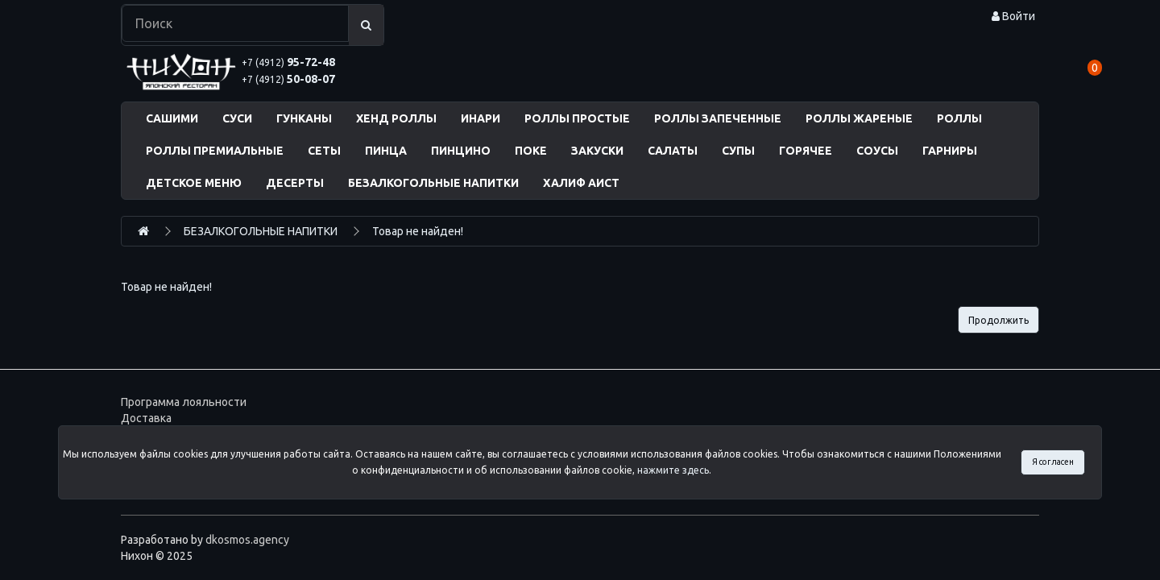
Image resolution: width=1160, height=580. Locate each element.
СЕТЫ (324, 150)
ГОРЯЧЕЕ (805, 150)
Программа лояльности (183, 402)
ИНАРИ (480, 118)
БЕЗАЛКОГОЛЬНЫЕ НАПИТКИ (433, 182)
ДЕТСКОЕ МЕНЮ (194, 182)
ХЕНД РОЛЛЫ (396, 118)
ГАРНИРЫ (949, 150)
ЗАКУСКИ (597, 150)
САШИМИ (172, 118)
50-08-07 (288, 78)
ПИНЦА (386, 150)
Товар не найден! (417, 231)
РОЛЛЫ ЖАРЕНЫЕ (859, 118)
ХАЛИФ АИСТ (581, 182)
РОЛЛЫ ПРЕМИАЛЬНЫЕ (215, 150)
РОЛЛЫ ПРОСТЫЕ (577, 118)
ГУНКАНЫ (304, 118)
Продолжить (998, 320)
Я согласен (1053, 461)
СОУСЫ (877, 150)
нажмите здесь (673, 470)
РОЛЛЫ (959, 118)
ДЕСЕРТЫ (295, 182)
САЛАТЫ (673, 150)
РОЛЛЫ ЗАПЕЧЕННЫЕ (717, 118)
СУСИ (237, 118)
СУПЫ (738, 150)
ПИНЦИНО (461, 150)
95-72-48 (288, 62)
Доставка (146, 418)
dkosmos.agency (247, 539)
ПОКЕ (531, 150)
